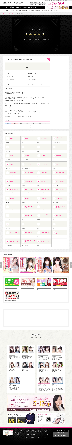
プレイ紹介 (45, 10)
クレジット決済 (28, 437)
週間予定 (7, 7)
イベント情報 (19, 10)
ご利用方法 (12, 10)
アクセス (7, 10)
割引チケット (26, 10)
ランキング (32, 10)
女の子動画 (38, 10)
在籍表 (13, 7)
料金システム (27, 7)
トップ (39, 430)
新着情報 (34, 7)
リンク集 (57, 10)
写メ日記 (39, 437)
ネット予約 (46, 437)
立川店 (33, 430)
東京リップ (27, 430)
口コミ (33, 437)
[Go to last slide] (1, 265)
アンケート (51, 10)
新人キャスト (19, 7)
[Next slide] (71, 265)
